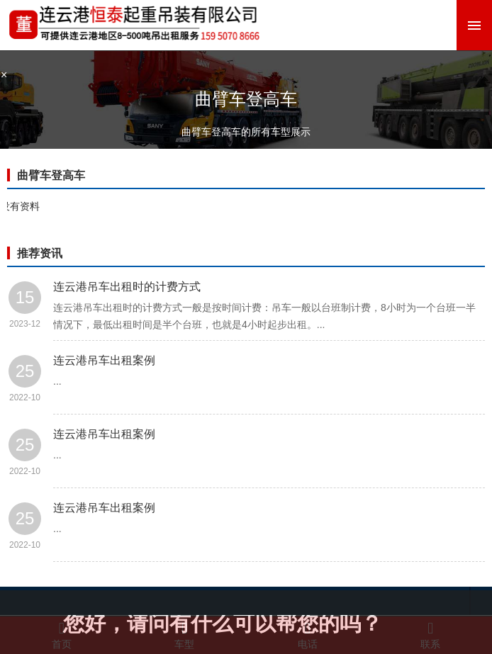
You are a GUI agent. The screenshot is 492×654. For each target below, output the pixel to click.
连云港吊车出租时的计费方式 (127, 287)
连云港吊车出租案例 (104, 360)
